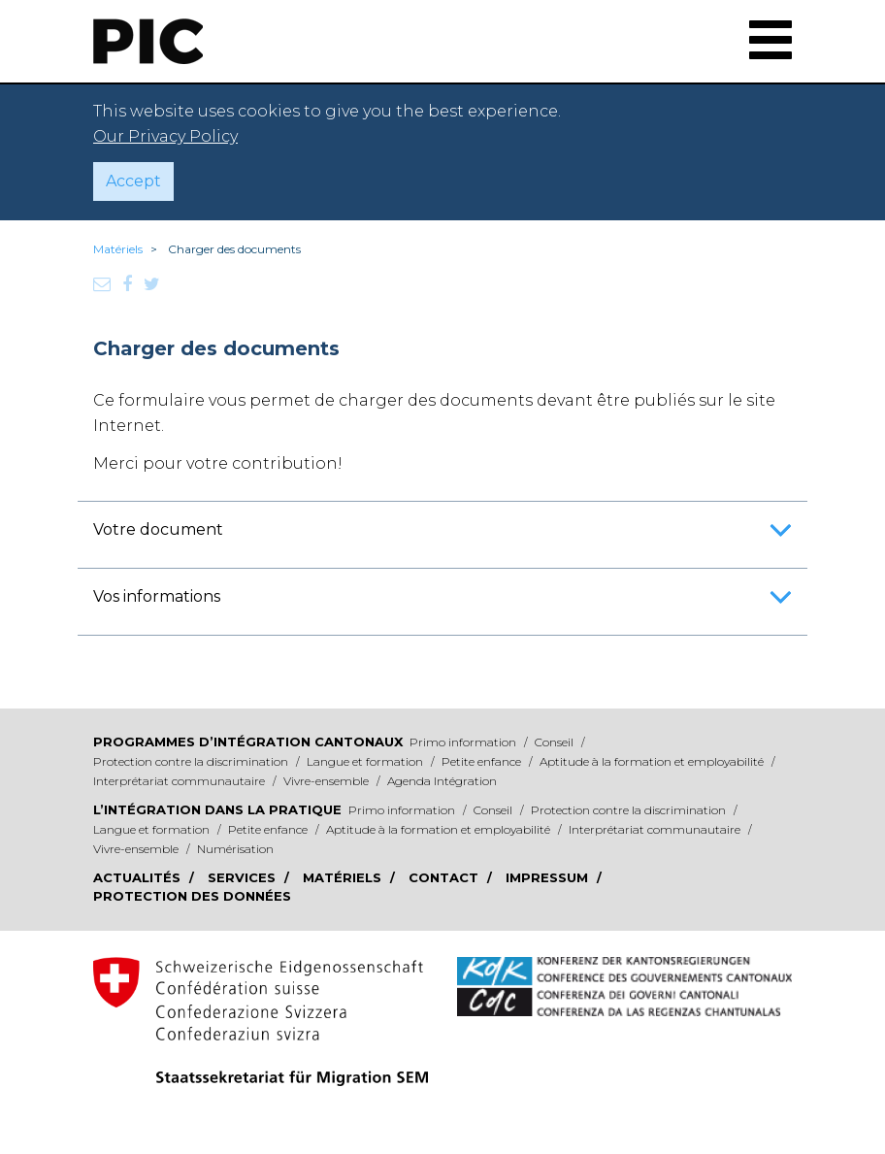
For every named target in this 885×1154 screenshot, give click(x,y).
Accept (133, 181)
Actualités (138, 877)
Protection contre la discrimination (192, 761)
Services (243, 877)
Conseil (555, 742)
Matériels (118, 249)
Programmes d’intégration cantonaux (248, 741)
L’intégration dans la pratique (217, 809)
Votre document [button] (442, 536)
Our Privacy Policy (165, 136)
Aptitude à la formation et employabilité (653, 761)
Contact (445, 877)
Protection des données (192, 896)
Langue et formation (366, 761)
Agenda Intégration (442, 781)
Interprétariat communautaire (180, 781)
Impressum (549, 877)
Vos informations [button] (442, 603)
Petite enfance (483, 761)
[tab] (442, 530)
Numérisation (235, 848)
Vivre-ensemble (327, 781)
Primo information (464, 742)
